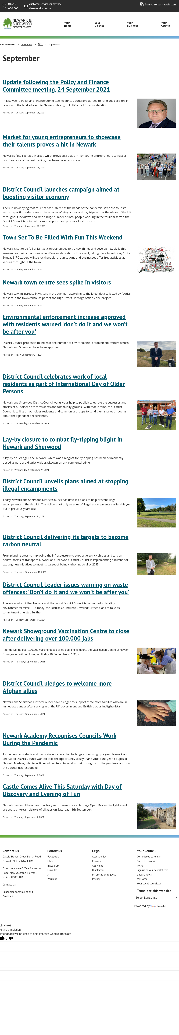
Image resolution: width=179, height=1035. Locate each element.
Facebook (53, 856)
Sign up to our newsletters (160, 4)
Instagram (53, 865)
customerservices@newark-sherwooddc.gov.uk (45, 6)
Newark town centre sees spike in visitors (57, 282)
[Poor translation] (8, 938)
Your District (99, 24)
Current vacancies (147, 861)
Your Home (67, 24)
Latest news (26, 44)
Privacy (96, 879)
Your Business (132, 24)
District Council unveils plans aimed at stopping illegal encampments (65, 484)
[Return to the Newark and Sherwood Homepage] (17, 23)
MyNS (140, 865)
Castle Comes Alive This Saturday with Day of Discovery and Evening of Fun (62, 790)
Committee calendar (149, 856)
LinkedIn (52, 870)
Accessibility (99, 856)
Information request (104, 874)
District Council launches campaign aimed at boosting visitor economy (61, 193)
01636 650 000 (13, 6)
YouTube (52, 879)
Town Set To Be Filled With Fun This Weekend (63, 237)
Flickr (50, 861)
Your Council (165, 24)
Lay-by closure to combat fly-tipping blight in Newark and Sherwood (62, 443)
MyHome (142, 879)
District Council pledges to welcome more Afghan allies (57, 687)
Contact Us (9, 884)
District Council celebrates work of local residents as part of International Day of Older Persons (64, 383)
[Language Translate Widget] (156, 897)
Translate (159, 906)
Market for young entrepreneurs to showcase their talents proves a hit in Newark (62, 140)
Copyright (97, 865)
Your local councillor (149, 883)
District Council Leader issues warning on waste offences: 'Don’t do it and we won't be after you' (66, 588)
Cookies (96, 861)
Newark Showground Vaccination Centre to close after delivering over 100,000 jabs (66, 634)
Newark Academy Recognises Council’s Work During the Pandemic (59, 739)
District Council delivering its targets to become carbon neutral (65, 540)
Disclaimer (98, 870)
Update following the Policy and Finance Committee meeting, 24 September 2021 (56, 85)
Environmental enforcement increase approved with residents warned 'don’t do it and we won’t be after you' (65, 324)
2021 (40, 44)
